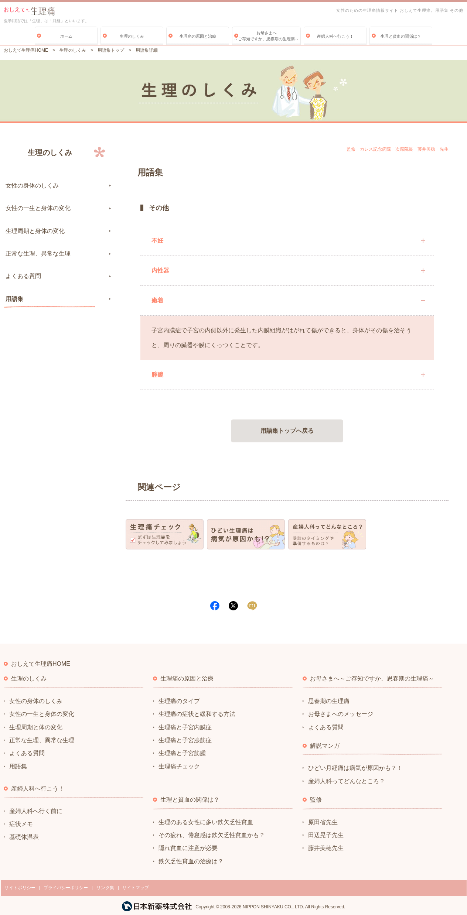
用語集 (14, 299)
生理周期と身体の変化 (35, 231)
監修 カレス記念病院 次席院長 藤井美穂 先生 (398, 149)
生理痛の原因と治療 (198, 36)
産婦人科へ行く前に (35, 811)
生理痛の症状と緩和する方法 (196, 714)
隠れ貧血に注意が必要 (188, 848)
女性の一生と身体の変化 (38, 208)
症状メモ (21, 824)
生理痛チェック (179, 766)
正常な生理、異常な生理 (38, 253)
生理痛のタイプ (179, 701)
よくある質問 (23, 276)
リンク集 (105, 887)
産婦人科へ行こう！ (335, 36)
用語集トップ (111, 50)
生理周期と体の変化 (35, 727)
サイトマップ (135, 887)
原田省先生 (323, 822)
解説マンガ (325, 746)
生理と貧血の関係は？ (401, 36)
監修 (316, 799)
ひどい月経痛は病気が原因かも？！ (355, 768)
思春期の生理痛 (329, 701)
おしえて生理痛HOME (26, 50)
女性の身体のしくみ (32, 185)
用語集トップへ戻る (287, 431)
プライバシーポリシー (66, 887)
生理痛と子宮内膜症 (185, 727)
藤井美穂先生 (326, 848)
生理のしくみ (132, 36)
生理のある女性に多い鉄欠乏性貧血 (205, 822)
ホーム (66, 36)
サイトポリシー (19, 887)
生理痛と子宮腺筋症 (185, 740)
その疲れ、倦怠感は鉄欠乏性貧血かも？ (211, 835)
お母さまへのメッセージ (340, 714)
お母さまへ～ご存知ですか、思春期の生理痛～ (266, 36)
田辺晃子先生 (326, 835)
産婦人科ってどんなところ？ (346, 781)
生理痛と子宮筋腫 (182, 753)
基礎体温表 (24, 837)
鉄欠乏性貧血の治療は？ (191, 861)
